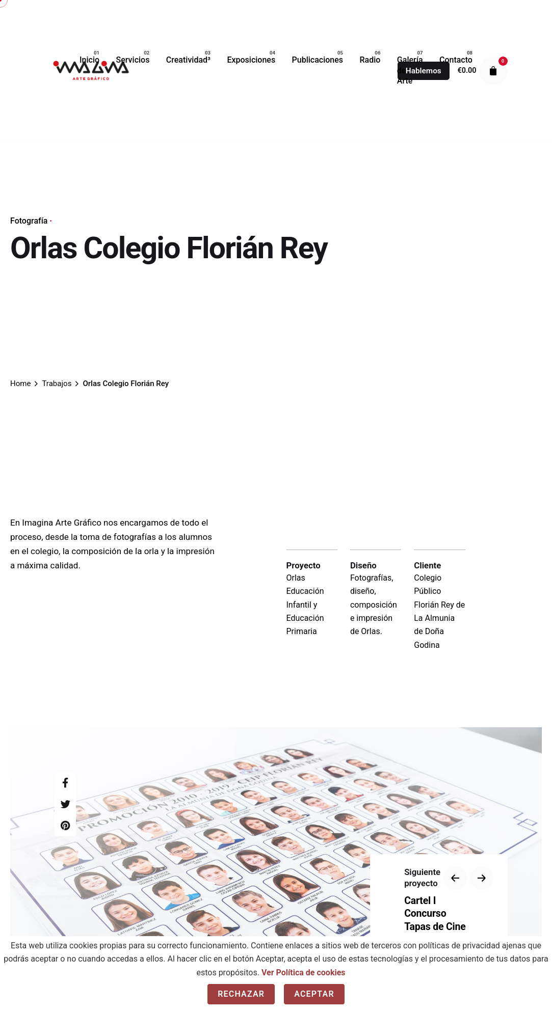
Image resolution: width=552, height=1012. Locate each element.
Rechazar (241, 994)
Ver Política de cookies (303, 972)
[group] (89, 60)
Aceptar (314, 994)
